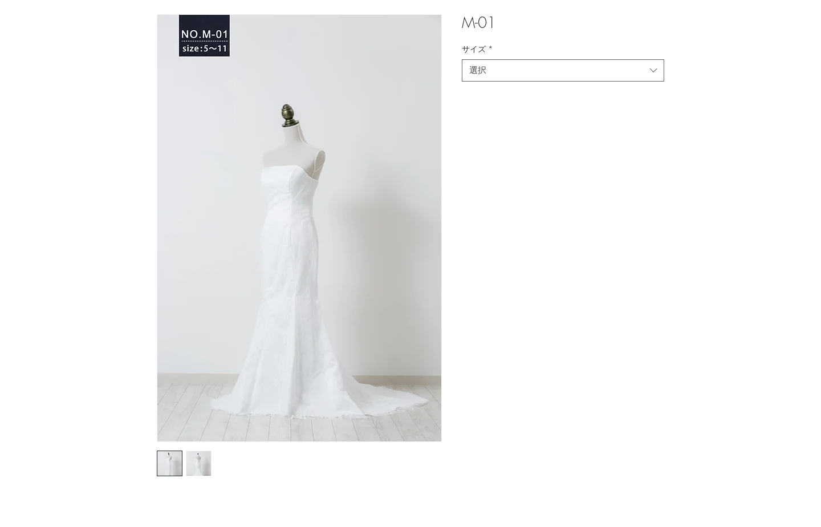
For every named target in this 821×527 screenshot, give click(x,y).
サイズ (477, 48)
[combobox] (563, 70)
